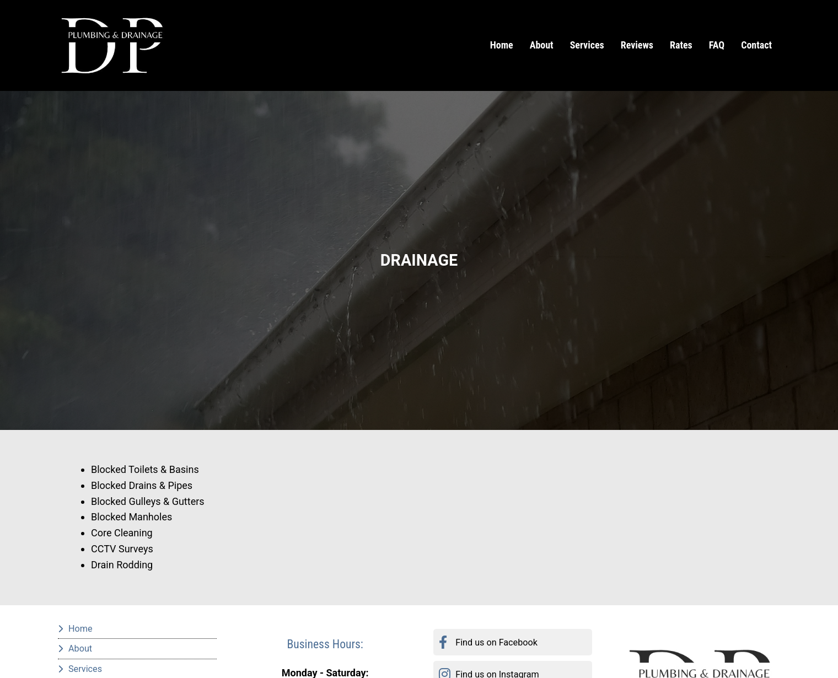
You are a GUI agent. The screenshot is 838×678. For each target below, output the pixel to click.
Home (501, 45)
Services (587, 45)
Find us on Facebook (496, 642)
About (542, 45)
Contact (756, 45)
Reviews (637, 45)
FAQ (716, 45)
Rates (681, 45)
